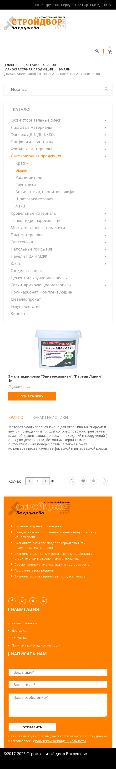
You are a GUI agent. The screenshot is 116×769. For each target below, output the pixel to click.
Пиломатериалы (26, 234)
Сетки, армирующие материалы (41, 285)
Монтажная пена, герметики (38, 227)
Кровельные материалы (33, 213)
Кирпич (18, 313)
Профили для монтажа (32, 141)
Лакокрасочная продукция (29, 69)
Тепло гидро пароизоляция (36, 220)
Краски (22, 163)
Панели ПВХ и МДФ (29, 256)
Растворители (28, 177)
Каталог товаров (40, 65)
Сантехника (22, 242)
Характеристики (50, 417)
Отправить (32, 727)
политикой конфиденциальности (60, 741)
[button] (105, 120)
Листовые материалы (31, 127)
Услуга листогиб (25, 306)
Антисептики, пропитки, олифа (44, 191)
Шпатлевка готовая (34, 199)
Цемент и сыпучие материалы (39, 277)
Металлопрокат (26, 299)
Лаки (20, 206)
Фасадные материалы (31, 148)
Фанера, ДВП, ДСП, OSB (33, 134)
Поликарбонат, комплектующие (41, 292)
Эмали (65, 69)
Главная (12, 65)
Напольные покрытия (31, 249)
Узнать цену (32, 396)
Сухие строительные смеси (36, 120)
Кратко (15, 417)
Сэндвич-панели (26, 270)
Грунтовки (25, 184)
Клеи (15, 263)
